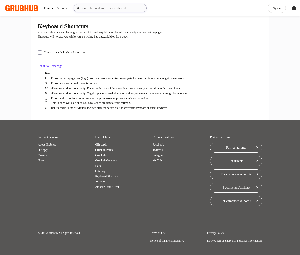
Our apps (43, 150)
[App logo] (21, 8)
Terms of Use (158, 233)
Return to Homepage (50, 66)
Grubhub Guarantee (106, 160)
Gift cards (101, 144)
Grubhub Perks (104, 150)
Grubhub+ (101, 155)
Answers (100, 181)
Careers (42, 155)
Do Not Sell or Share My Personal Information (234, 240)
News (41, 160)
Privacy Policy (215, 233)
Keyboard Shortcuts (106, 176)
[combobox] (110, 8)
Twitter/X (158, 150)
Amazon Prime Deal (107, 186)
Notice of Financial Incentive (167, 240)
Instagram (158, 155)
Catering (100, 171)
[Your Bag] (294, 8)
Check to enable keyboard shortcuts (61, 52)
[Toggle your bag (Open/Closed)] (294, 8)
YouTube (158, 160)
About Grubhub (47, 144)
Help (98, 165)
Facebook (158, 144)
